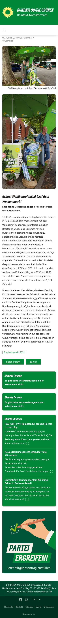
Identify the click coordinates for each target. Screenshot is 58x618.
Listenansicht (13, 361)
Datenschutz (29, 614)
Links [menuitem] (34, 599)
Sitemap (29, 607)
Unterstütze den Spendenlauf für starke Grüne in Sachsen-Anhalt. (26, 481)
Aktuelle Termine (13, 375)
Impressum (49, 607)
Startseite (8, 607)
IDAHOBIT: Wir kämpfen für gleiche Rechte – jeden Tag (28, 425)
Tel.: (9, 591)
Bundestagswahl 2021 (14, 352)
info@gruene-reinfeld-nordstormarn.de (30, 591)
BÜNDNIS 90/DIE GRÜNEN (35, 10)
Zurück (33, 361)
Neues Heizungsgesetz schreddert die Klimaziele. (26, 453)
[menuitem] (8, 607)
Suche (38, 607)
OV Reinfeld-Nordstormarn (17, 37)
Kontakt (19, 607)
